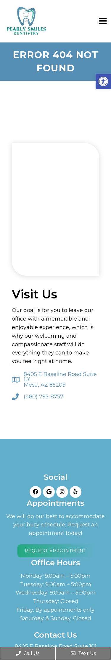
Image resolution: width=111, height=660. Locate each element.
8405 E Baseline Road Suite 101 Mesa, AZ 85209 (60, 380)
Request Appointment (55, 551)
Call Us (27, 653)
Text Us (83, 653)
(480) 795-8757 (43, 396)
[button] (103, 81)
